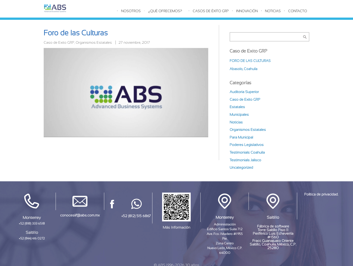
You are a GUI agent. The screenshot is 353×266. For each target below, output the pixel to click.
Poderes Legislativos (247, 145)
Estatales (237, 107)
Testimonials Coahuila (247, 152)
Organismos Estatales (94, 42)
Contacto (297, 11)
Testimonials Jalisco (245, 160)
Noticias (273, 11)
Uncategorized (241, 167)
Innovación (247, 11)
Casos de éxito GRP (211, 11)
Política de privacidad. (321, 194)
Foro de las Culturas (250, 61)
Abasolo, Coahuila (243, 69)
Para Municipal (241, 137)
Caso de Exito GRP (59, 42)
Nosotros (131, 11)
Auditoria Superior (244, 92)
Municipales (239, 114)
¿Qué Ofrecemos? (165, 11)
